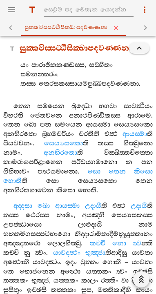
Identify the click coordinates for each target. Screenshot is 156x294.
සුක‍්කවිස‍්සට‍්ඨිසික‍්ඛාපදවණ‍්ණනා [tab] (80, 27)
